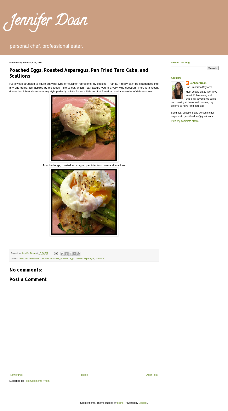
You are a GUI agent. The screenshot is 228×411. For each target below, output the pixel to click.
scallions (100, 258)
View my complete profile (185, 121)
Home (84, 374)
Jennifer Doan (47, 22)
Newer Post (16, 374)
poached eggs (68, 258)
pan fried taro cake (50, 258)
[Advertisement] (187, 197)
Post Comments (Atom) (37, 380)
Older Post (152, 374)
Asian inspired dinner (29, 258)
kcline (120, 402)
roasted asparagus (85, 258)
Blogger (143, 402)
